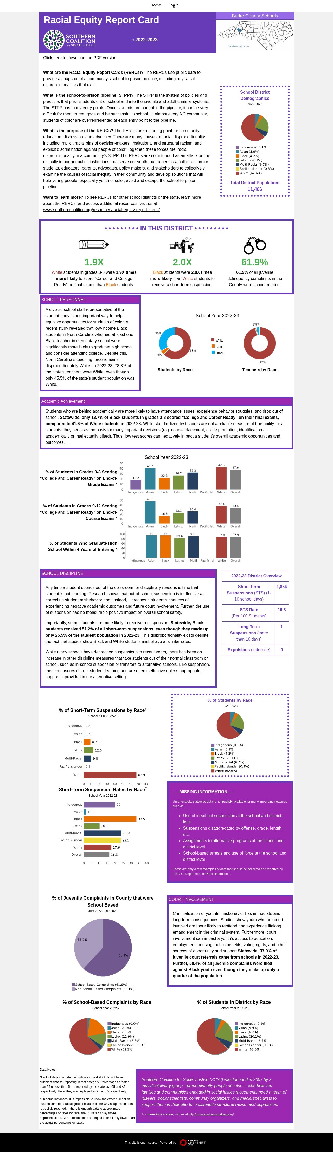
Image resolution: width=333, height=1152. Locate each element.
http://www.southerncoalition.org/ (211, 1114)
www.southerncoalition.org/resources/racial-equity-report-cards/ (101, 209)
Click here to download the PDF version (79, 58)
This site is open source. (141, 1142)
